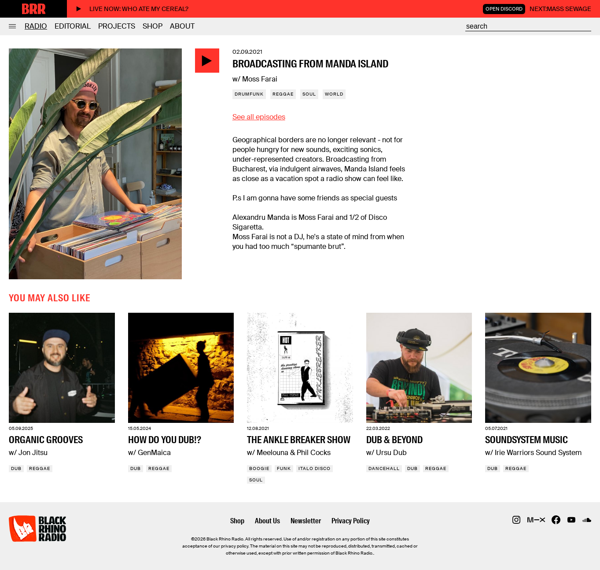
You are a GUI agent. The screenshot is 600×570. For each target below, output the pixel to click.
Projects (116, 26)
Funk (284, 468)
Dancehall (384, 468)
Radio (36, 26)
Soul (309, 94)
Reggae (283, 94)
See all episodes (258, 117)
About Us (267, 521)
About (182, 26)
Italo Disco (314, 468)
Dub (16, 468)
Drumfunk (249, 94)
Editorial (73, 26)
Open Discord (504, 9)
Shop (152, 26)
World (334, 94)
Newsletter (306, 521)
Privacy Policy (350, 521)
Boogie (259, 468)
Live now (132, 9)
